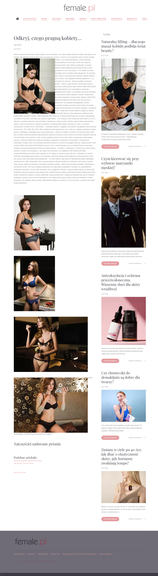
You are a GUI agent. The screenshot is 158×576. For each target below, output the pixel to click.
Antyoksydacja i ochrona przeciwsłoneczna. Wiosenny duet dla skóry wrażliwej (120, 282)
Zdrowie (70, 19)
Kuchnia (56, 19)
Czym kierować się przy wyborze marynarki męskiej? (120, 163)
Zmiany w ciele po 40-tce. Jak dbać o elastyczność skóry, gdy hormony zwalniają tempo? (121, 456)
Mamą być (132, 19)
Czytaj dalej (110, 146)
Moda (44, 19)
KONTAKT (31, 554)
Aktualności (30, 19)
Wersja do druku (20, 472)
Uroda (82, 19)
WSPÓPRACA (19, 554)
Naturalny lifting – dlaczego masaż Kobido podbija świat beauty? (123, 46)
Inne (144, 19)
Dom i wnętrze (98, 19)
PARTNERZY (43, 554)
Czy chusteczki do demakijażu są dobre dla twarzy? (120, 377)
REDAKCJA (55, 554)
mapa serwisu (106, 554)
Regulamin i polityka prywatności (80, 554)
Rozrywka (116, 19)
